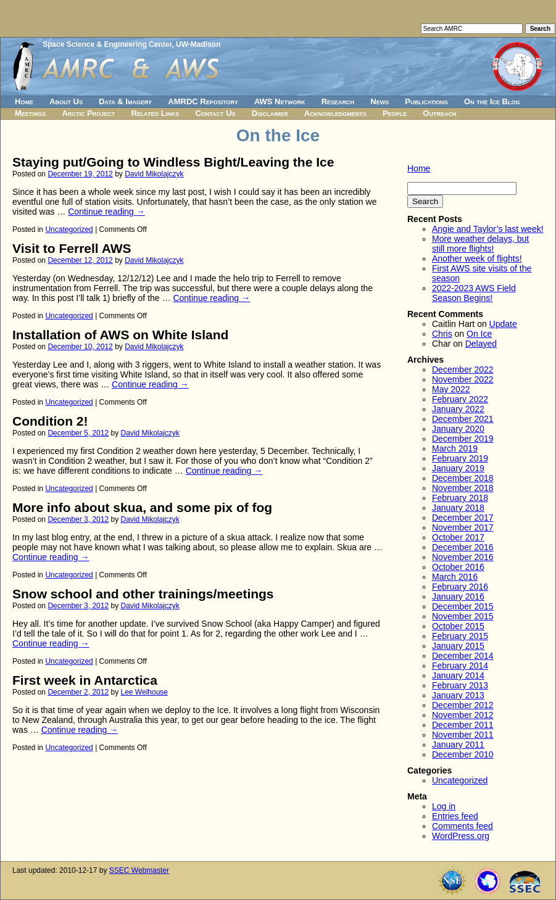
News (379, 101)
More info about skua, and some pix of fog (142, 507)
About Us (66, 101)
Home (24, 101)
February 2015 (460, 636)
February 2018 (460, 498)
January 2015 (458, 646)
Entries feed (455, 816)
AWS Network (279, 101)
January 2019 (458, 468)
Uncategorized (69, 229)
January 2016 (458, 596)
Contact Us (215, 113)
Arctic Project (88, 113)
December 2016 (463, 547)
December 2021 (463, 419)
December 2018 (463, 478)
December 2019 (463, 439)
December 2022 (463, 369)
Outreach (439, 113)
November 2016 (463, 557)
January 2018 (458, 508)
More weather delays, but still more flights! (480, 244)
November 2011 (463, 735)
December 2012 (463, 705)
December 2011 (463, 725)
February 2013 (460, 685)
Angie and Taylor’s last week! (488, 229)
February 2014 (460, 666)
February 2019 (460, 458)
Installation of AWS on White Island (120, 335)
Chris (442, 334)
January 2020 (458, 429)
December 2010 (463, 754)
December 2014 (463, 656)
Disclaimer (270, 113)
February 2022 (460, 399)
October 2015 (458, 626)
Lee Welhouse (144, 692)
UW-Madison (198, 44)
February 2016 (460, 587)
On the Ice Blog (492, 101)
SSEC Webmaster (139, 870)
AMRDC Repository (203, 101)
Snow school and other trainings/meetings (143, 594)
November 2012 (463, 715)
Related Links (155, 113)
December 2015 (463, 606)
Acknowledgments (335, 113)
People (395, 113)
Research (338, 101)
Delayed (481, 344)
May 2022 (451, 389)
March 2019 (455, 448)
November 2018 (463, 488)
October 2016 (458, 567)
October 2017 (458, 537)
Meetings (30, 113)
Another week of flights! (477, 258)
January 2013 (458, 695)
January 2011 (458, 744)
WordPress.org (460, 836)
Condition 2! (50, 421)
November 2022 (463, 379)
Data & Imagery (125, 101)
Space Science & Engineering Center (107, 44)
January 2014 (458, 675)
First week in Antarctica (84, 680)
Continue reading (106, 212)
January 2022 (458, 409)
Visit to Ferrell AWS (71, 248)
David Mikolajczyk (154, 174)
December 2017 (463, 517)
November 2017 (463, 527)
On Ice (479, 334)
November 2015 (463, 616)
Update (503, 324)
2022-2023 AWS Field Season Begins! (474, 293)
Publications (426, 101)
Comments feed (462, 826)
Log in (443, 806)
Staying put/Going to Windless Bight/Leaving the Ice (173, 162)
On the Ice (278, 135)
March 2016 (455, 577)
